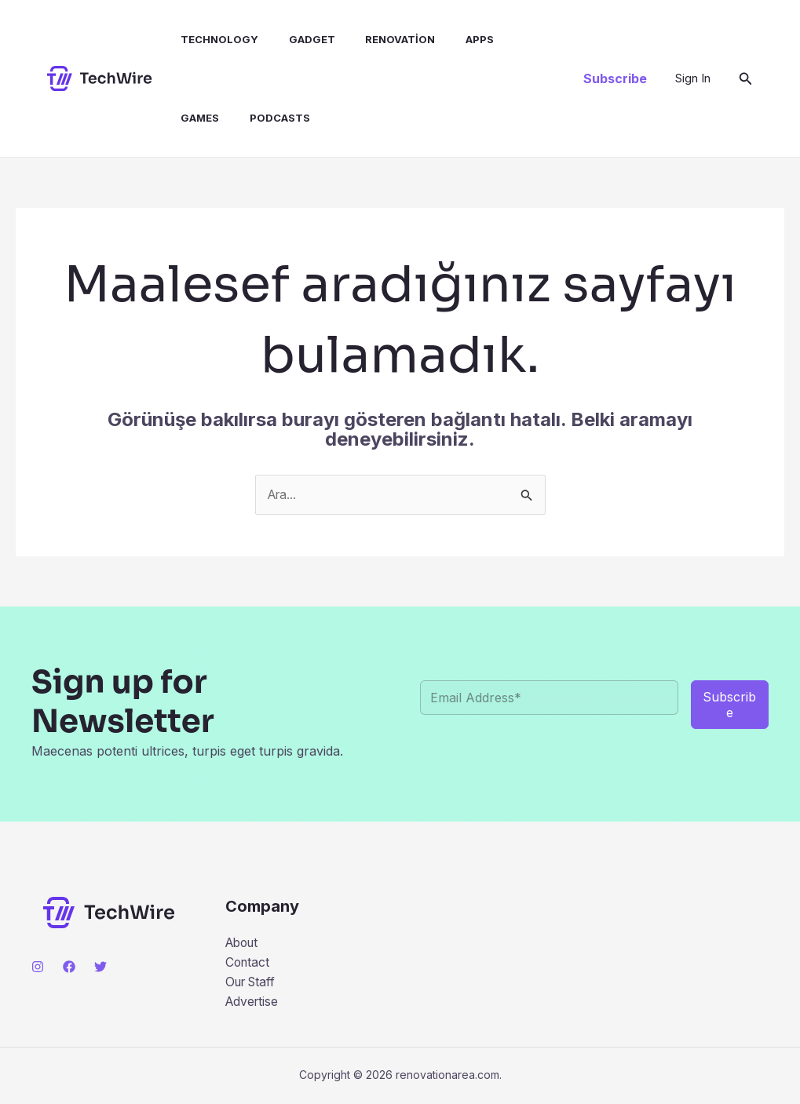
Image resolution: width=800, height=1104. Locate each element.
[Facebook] (69, 966)
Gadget (299, 39)
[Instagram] (37, 966)
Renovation (382, 39)
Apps (456, 39)
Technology (211, 39)
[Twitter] (100, 966)
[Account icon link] (693, 78)
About (243, 942)
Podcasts (203, 117)
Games (514, 39)
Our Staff (252, 982)
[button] (615, 78)
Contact (248, 963)
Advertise (253, 1003)
